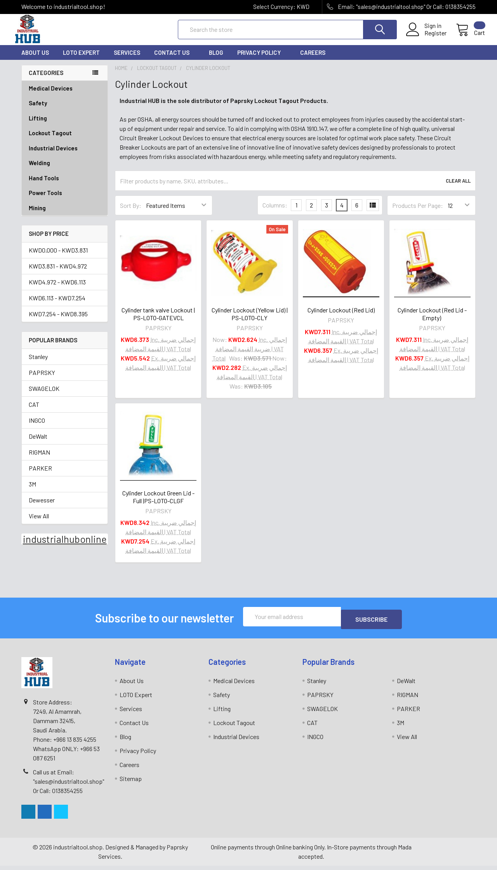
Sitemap (131, 782)
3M (32, 491)
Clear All (458, 188)
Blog (216, 59)
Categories (46, 79)
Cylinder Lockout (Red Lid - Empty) (432, 320)
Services (127, 59)
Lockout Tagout (65, 140)
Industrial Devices (65, 155)
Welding (65, 170)
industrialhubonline (65, 546)
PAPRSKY (42, 379)
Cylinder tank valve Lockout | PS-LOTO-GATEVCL (158, 320)
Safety (65, 110)
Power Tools (65, 199)
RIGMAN (39, 459)
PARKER (40, 475)
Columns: (274, 212)
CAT (34, 411)
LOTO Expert (81, 59)
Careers (312, 59)
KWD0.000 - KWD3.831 (58, 257)
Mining (37, 214)
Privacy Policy (261, 59)
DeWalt (38, 443)
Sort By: (130, 212)
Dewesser (42, 507)
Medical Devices (51, 95)
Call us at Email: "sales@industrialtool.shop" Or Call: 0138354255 (68, 785)
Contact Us (174, 59)
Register (426, 37)
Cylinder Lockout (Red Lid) (341, 317)
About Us (35, 59)
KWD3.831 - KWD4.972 (58, 273)
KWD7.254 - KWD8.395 (58, 320)
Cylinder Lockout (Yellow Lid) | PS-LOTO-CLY (250, 320)
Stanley (38, 363)
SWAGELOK (44, 395)
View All (39, 523)
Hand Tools (65, 185)
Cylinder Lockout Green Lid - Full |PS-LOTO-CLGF (158, 503)
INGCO (37, 427)
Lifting (65, 125)
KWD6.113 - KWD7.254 (57, 305)
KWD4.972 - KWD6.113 (57, 289)
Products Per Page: (417, 212)
